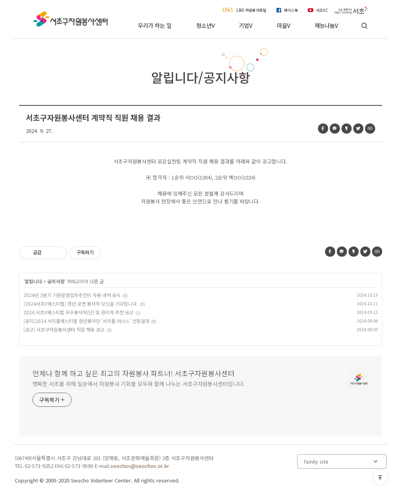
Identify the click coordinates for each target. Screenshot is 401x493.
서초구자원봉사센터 (70, 19)
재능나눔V (326, 25)
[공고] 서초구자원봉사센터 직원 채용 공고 (64, 329)
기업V (245, 25)
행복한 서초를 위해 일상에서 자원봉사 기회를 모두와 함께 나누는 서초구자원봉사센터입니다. (139, 384)
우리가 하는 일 (155, 25)
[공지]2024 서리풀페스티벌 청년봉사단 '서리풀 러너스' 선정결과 (86, 320)
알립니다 (33, 281)
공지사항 (56, 281)
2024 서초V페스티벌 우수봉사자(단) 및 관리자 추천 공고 (78, 312)
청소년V (205, 25)
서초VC (322, 10)
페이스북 (291, 10)
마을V (283, 25)
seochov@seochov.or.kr (139, 465)
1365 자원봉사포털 (251, 10)
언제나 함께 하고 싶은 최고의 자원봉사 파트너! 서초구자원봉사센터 (134, 373)
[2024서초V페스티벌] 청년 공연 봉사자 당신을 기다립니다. (80, 303)
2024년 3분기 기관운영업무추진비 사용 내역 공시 (72, 295)
